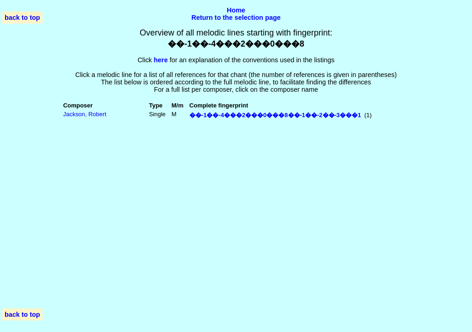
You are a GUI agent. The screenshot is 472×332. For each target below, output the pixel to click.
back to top (22, 17)
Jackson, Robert (84, 114)
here (161, 60)
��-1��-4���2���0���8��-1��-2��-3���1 (275, 115)
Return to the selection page (236, 17)
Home (236, 10)
